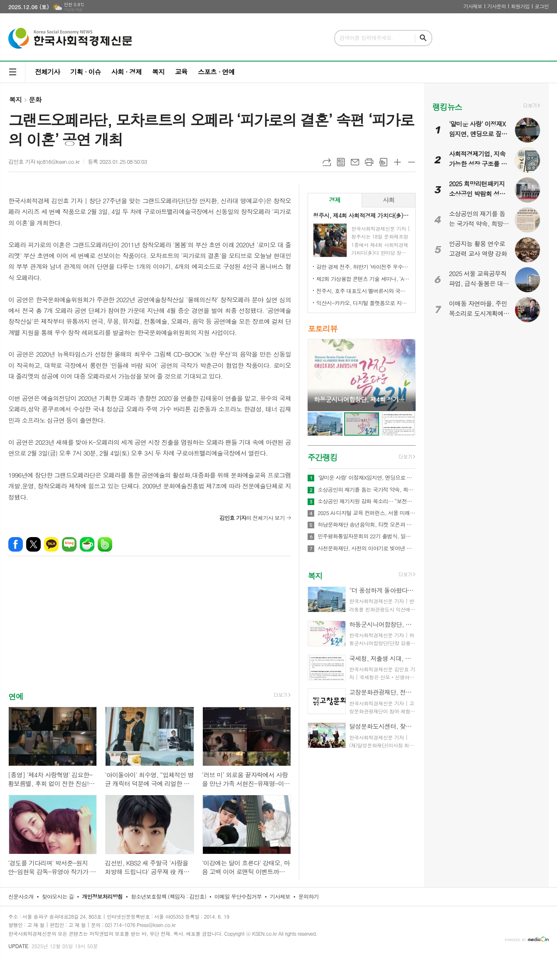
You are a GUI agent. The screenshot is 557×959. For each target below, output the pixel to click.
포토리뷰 (322, 328)
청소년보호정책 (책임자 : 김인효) (168, 896)
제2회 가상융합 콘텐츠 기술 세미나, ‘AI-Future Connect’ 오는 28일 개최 (363, 279)
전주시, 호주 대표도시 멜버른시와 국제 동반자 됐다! (363, 291)
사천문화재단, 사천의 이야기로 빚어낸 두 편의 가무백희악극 (367, 548)
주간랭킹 (322, 457)
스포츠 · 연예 (216, 71)
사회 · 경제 (126, 71)
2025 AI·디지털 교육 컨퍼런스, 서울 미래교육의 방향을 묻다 (367, 513)
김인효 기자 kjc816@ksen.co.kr (43, 161)
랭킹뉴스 (447, 106)
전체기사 (47, 71)
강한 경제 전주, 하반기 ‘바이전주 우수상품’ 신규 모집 (363, 267)
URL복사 (327, 162)
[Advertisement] (149, 631)
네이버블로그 (69, 544)
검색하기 (423, 38)
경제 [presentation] (334, 199)
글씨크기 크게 (397, 162)
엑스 (33, 544)
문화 (35, 99)
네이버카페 (87, 544)
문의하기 (308, 896)
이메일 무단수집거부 (238, 896)
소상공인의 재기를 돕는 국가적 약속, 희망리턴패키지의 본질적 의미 (367, 489)
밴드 (105, 544)
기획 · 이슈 (85, 71)
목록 (341, 162)
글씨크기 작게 (411, 162)
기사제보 (472, 6)
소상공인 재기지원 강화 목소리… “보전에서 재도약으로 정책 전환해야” (367, 501)
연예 (15, 696)
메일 (355, 162)
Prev (318, 374)
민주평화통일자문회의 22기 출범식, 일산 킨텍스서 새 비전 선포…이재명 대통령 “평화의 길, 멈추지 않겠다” (367, 536)
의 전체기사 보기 (252, 518)
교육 (181, 71)
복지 (158, 71)
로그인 (542, 6)
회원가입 (520, 6)
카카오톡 (51, 544)
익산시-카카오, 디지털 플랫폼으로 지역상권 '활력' (363, 303)
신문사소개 (21, 896)
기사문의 (496, 6)
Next (405, 374)
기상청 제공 (73, 9)
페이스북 (15, 544)
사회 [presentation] (388, 199)
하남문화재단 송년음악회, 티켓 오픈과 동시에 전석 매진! (367, 524)
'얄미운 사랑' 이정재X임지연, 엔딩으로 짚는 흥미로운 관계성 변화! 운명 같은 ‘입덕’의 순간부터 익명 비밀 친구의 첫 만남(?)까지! (367, 477)
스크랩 (383, 162)
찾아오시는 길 (58, 896)
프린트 (369, 162)
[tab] (335, 200)
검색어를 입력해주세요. (366, 37)
